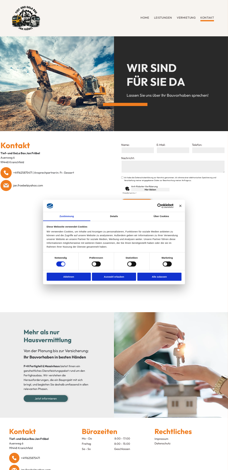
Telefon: (197, 145)
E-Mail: (161, 145)
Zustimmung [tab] (67, 216)
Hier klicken (150, 189)
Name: (125, 145)
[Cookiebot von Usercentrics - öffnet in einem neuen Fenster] (159, 205)
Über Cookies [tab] (161, 216)
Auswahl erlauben (114, 276)
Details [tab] (114, 216)
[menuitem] (145, 18)
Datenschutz (162, 443)
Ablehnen (68, 276)
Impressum (161, 439)
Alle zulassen (159, 276)
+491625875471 (22, 172)
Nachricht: (128, 158)
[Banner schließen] (180, 206)
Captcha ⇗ (129, 193)
